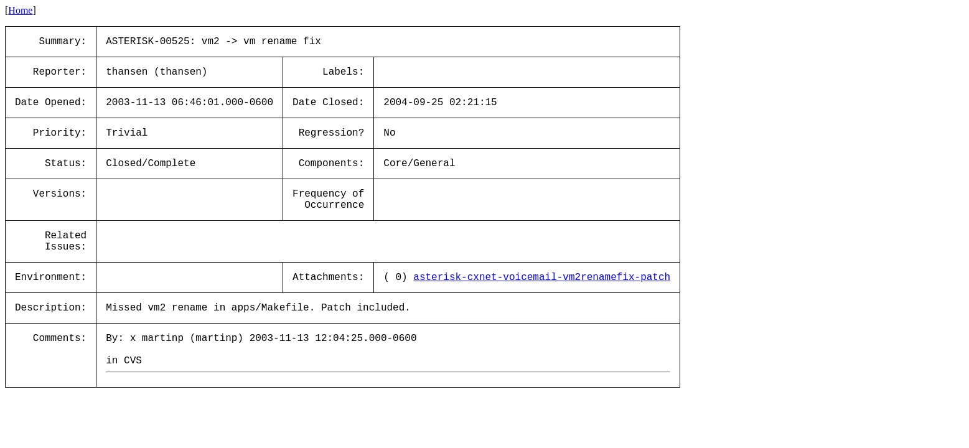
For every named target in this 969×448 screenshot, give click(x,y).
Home (20, 10)
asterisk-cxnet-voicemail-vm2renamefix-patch (541, 277)
